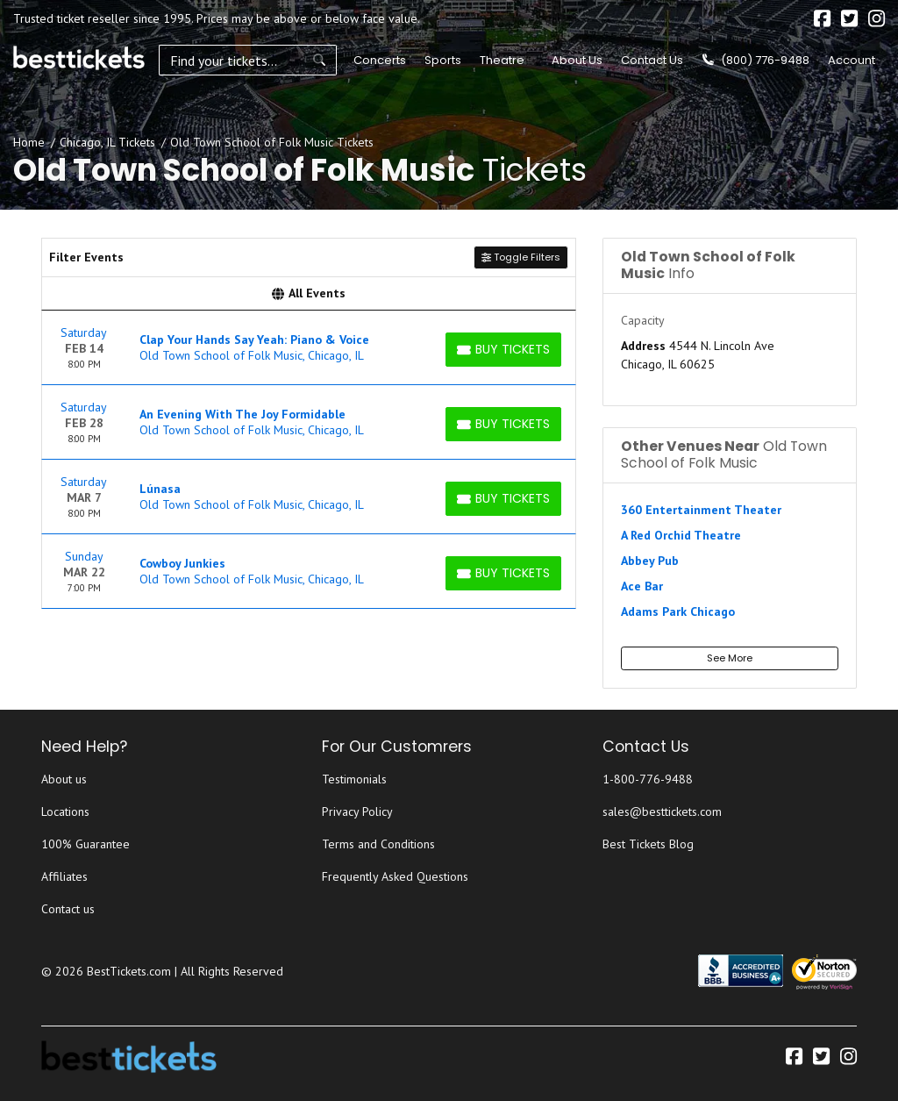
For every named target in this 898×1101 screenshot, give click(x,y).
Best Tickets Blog (648, 844)
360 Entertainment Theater (701, 510)
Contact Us (652, 60)
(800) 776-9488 (755, 60)
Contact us (68, 909)
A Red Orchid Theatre (681, 535)
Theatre (499, 60)
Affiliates (64, 876)
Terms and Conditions (378, 844)
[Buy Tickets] (503, 349)
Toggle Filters (520, 257)
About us (64, 779)
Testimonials (354, 779)
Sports (440, 60)
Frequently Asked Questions (395, 876)
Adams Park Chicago (678, 611)
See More (729, 658)
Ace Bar (642, 586)
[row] (308, 348)
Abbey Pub (650, 560)
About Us (577, 60)
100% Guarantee (85, 844)
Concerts (377, 60)
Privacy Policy (357, 811)
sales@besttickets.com (662, 811)
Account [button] (851, 60)
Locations (65, 811)
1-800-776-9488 (647, 779)
